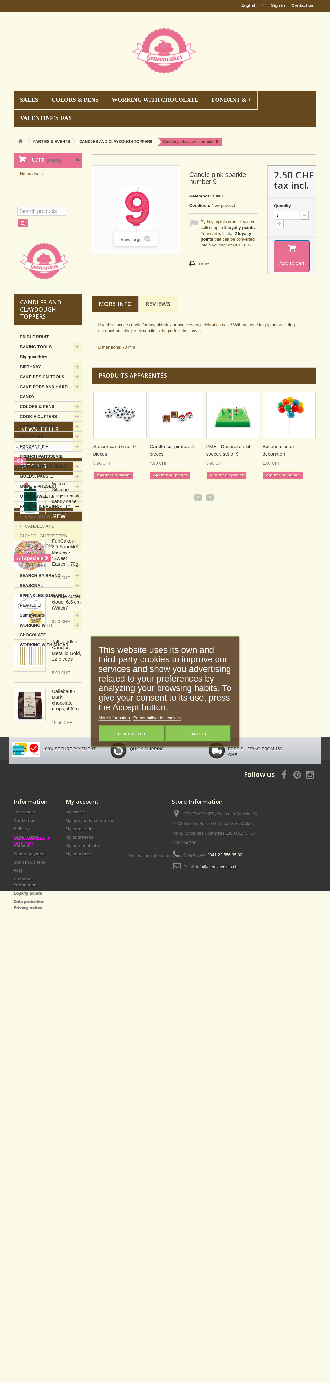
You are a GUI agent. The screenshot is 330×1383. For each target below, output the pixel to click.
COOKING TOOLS (37, 485)
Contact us (302, 5)
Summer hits (32, 673)
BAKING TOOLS (36, 405)
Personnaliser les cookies (157, 718)
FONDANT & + (231, 100)
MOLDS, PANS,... (36, 535)
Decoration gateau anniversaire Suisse (165, 1347)
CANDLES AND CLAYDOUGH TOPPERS (43, 589)
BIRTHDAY (30, 425)
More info (115, 304)
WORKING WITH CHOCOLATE (155, 100)
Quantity (282, 205)
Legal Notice (26, 1248)
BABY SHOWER (40, 574)
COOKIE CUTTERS (38, 475)
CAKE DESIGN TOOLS (42, 435)
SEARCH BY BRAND (40, 634)
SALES (29, 100)
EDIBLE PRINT (34, 395)
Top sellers (24, 1223)
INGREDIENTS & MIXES (43, 525)
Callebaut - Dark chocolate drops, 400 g (65, 1075)
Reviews (157, 304)
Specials (33, 783)
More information (115, 718)
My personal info (82, 1257)
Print (204, 264)
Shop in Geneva (29, 1274)
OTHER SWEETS (36, 554)
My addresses (79, 1248)
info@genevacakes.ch (217, 1278)
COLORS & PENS (75, 100)
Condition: (199, 205)
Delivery (22, 1240)
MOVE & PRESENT (38, 545)
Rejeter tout (132, 734)
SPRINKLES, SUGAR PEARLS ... (40, 659)
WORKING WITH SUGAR (44, 703)
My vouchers (78, 1265)
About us (23, 1257)
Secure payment (30, 1265)
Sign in (278, 5)
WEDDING (34, 624)
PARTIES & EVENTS (40, 564)
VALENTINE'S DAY (46, 118)
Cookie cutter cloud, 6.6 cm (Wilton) (66, 977)
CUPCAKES (31, 495)
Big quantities (33, 415)
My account (82, 1213)
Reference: (200, 196)
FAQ (18, 1282)
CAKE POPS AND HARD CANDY (44, 450)
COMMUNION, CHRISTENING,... (36, 609)
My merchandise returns (90, 1232)
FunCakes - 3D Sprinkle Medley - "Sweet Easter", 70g (65, 928)
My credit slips (80, 1240)
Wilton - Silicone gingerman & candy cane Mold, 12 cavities (65, 815)
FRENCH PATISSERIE (41, 515)
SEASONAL (31, 644)
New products (43, 899)
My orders (76, 1223)
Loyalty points (28, 1304)
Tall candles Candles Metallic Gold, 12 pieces (66, 1026)
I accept (198, 734)
